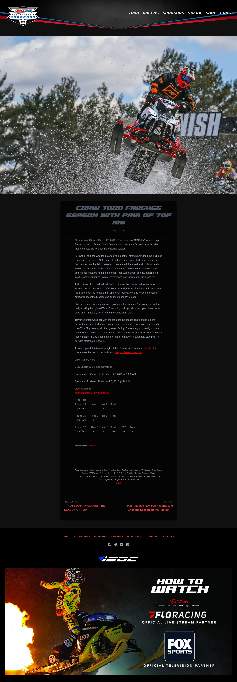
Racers (151, 13)
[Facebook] (109, 544)
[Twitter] (115, 544)
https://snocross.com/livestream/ (92, 393)
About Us (69, 536)
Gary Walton (93, 445)
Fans (225, 13)
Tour (133, 13)
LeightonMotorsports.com (128, 352)
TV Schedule (135, 536)
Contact (168, 536)
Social (195, 13)
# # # (118, 467)
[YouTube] (121, 544)
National (85, 536)
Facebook (149, 348)
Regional (100, 536)
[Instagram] (127, 544)
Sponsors (173, 13)
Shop (211, 13)
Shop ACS (153, 536)
